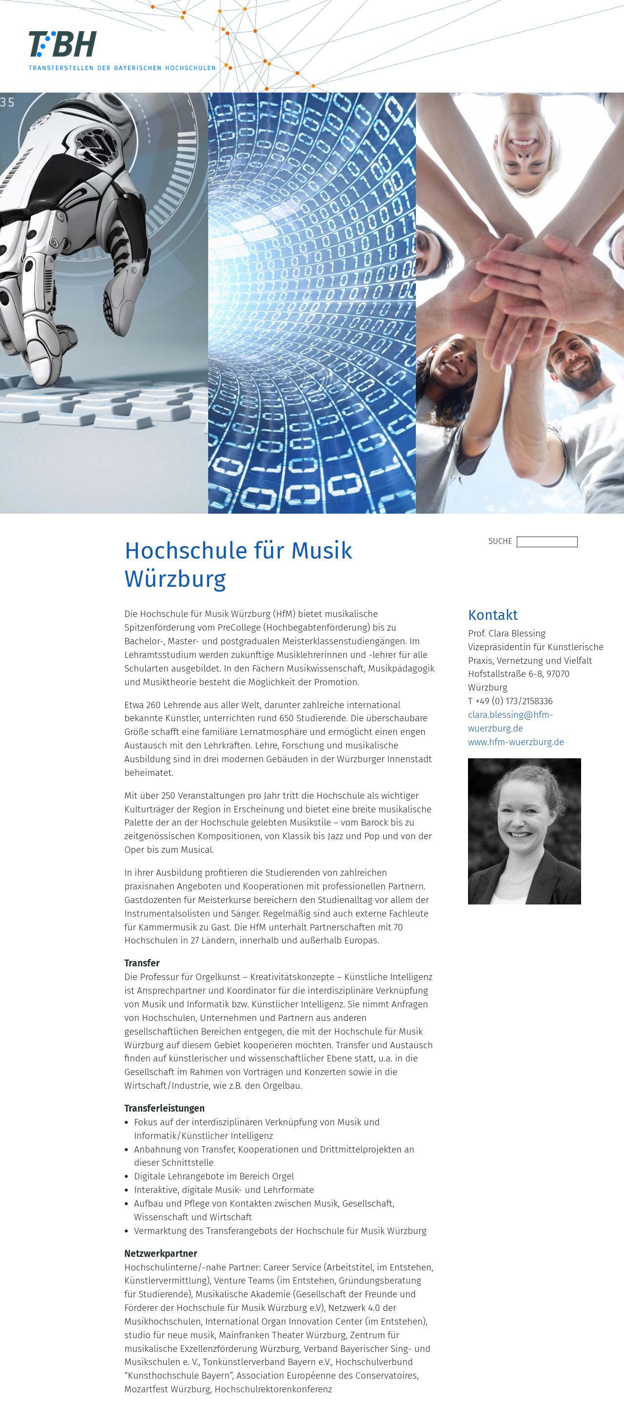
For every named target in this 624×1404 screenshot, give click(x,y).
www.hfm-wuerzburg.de (516, 742)
